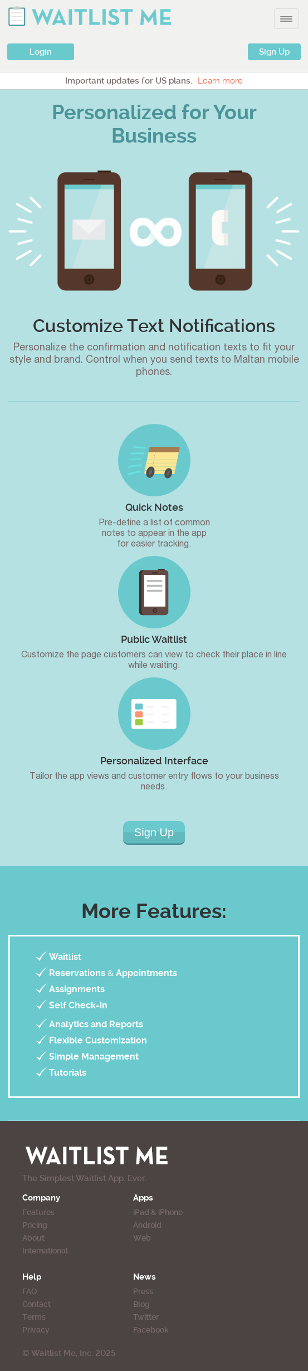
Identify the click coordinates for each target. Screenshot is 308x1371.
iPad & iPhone (158, 1212)
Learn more (220, 81)
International (45, 1250)
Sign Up (274, 52)
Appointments (146, 973)
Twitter (146, 1317)
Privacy (36, 1329)
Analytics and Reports (96, 1024)
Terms (34, 1317)
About (33, 1237)
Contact (36, 1304)
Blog (141, 1304)
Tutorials (67, 1072)
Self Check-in (78, 1005)
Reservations (77, 973)
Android (147, 1225)
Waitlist (65, 957)
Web (142, 1237)
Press (143, 1291)
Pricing (34, 1225)
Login (41, 52)
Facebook (151, 1329)
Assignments (77, 989)
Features (38, 1212)
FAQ (29, 1291)
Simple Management (94, 1056)
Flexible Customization (98, 1040)
